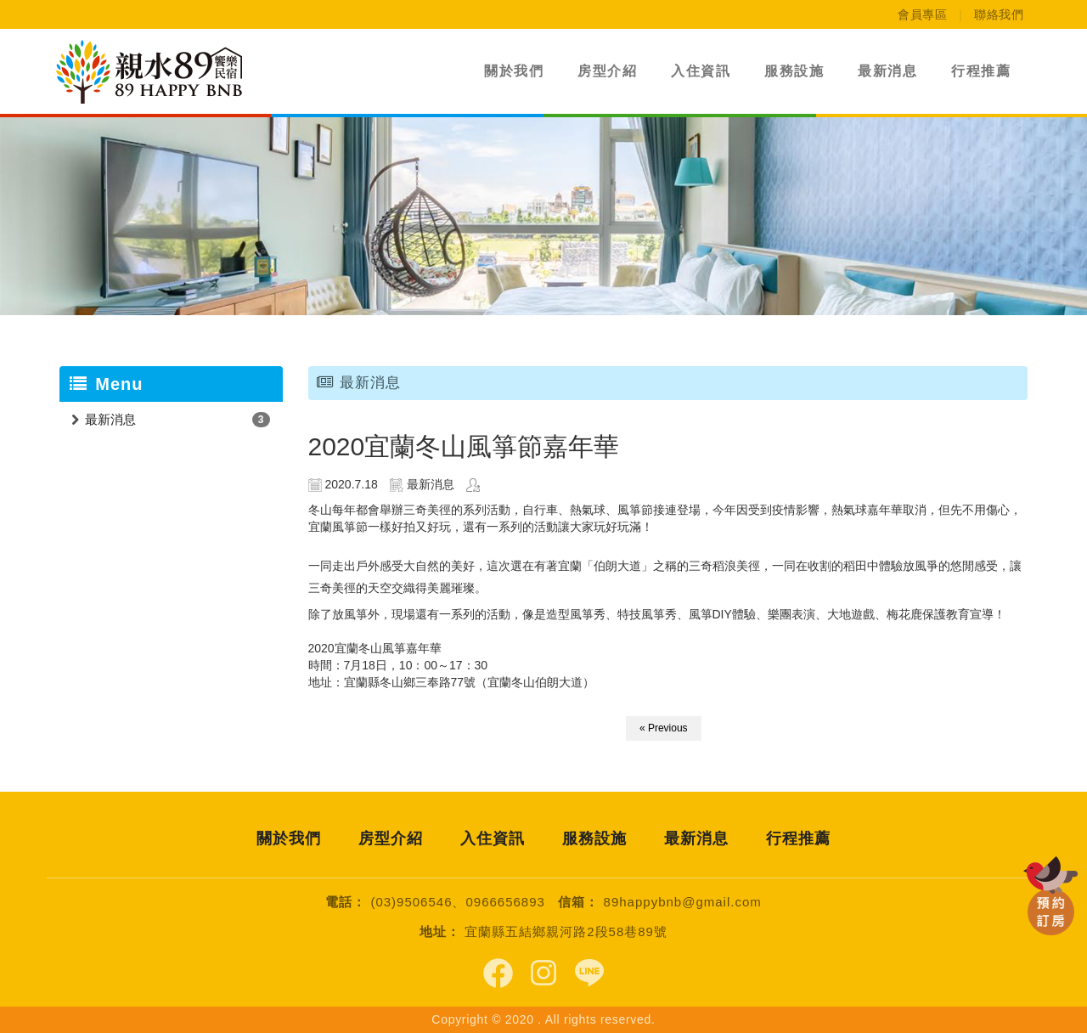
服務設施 (794, 71)
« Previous (663, 728)
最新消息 (887, 71)
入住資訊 (700, 71)
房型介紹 (607, 71)
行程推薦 (981, 71)
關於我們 (514, 71)
